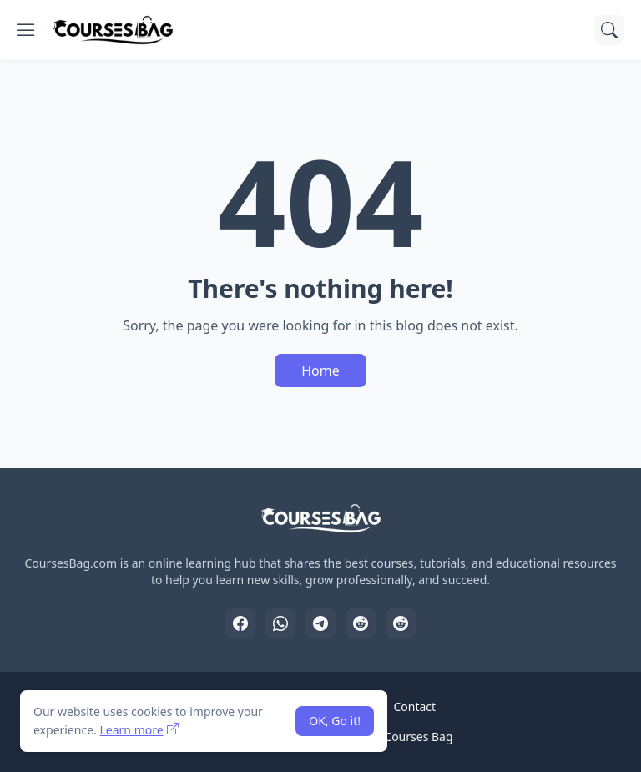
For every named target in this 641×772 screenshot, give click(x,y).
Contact (414, 706)
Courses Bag (418, 736)
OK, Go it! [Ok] (335, 721)
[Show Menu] (26, 30)
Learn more (131, 730)
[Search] (609, 30)
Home (320, 370)
